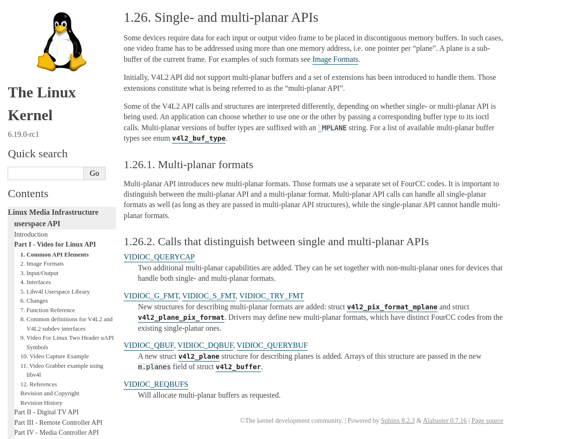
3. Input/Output (39, 116)
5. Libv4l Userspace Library (55, 134)
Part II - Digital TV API (46, 255)
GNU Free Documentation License (61, 326)
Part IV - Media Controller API (56, 275)
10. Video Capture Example (54, 199)
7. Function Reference (47, 153)
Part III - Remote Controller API (58, 265)
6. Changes (34, 143)
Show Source (28, 430)
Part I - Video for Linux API (55, 87)
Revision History (41, 245)
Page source (487, 420)
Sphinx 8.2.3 (398, 420)
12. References (38, 227)
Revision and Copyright (49, 236)
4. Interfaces (35, 125)
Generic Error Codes (42, 306)
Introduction (31, 77)
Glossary (26, 316)
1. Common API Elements (54, 97)
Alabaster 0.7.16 (445, 420)
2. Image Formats (42, 106)
